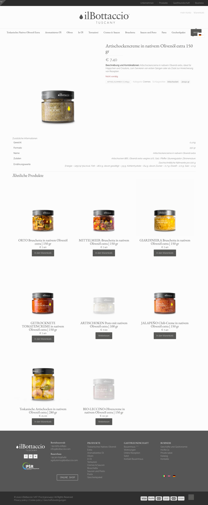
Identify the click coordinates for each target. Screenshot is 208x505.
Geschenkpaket (94, 477)
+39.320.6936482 (58, 457)
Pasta (90, 474)
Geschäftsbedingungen (55, 500)
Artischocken (172, 82)
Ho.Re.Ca (165, 450)
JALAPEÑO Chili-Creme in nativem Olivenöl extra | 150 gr (164, 324)
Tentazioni (92, 462)
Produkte (163, 3)
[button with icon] (26, 456)
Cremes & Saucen (96, 465)
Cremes (147, 81)
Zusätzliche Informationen (24, 138)
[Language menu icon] (201, 35)
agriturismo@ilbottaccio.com (64, 460)
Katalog (164, 456)
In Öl (89, 459)
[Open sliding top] (3, 3)
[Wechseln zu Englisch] (169, 476)
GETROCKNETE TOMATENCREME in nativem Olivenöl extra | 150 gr (43, 326)
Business (199, 3)
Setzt (126, 456)
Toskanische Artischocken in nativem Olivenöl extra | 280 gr (43, 410)
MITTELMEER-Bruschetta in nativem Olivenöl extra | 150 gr (104, 242)
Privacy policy (20, 500)
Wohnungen (130, 450)
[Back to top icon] (191, 497)
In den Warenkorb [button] (42, 253)
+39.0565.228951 (58, 446)
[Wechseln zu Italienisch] (164, 476)
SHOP (196, 32)
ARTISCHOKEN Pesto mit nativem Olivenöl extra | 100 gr (103, 324)
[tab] (104, 138)
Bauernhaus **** (131, 447)
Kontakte (165, 459)
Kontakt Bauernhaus (133, 459)
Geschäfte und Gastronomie (174, 447)
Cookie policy (35, 500)
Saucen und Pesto (96, 471)
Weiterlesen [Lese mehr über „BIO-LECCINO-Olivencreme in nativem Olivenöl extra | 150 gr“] (104, 421)
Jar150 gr (185, 82)
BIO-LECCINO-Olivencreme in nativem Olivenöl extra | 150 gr (104, 410)
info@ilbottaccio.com (61, 449)
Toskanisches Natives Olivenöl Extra (101, 448)
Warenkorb (199, 13)
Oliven (90, 456)
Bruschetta (92, 468)
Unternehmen (147, 3)
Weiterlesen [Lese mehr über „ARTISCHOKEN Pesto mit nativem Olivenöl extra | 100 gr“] (104, 335)
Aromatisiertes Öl (95, 453)
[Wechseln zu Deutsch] (174, 476)
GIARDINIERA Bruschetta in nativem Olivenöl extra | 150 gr (165, 242)
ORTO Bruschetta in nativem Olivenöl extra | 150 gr (43, 242)
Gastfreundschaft (181, 3)
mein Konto (185, 13)
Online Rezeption (132, 453)
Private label (166, 453)
